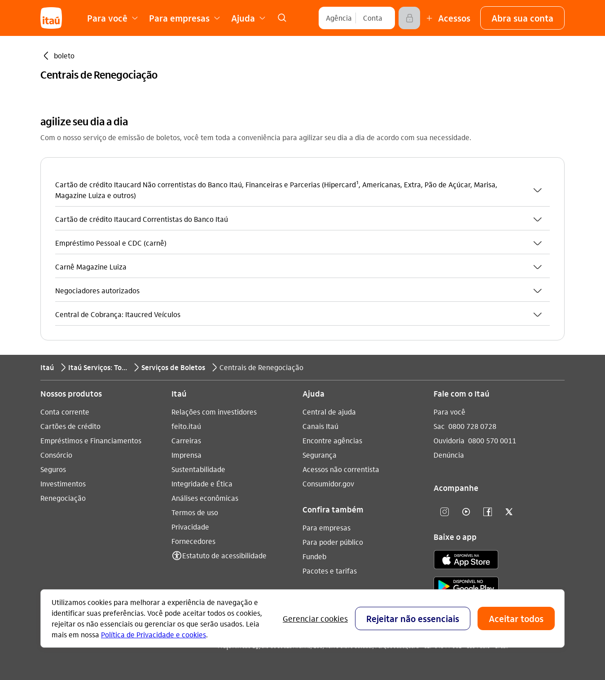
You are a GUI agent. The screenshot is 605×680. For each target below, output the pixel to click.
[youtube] (466, 512)
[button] (522, 18)
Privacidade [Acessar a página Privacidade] (190, 526)
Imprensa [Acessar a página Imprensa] (186, 454)
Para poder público (332, 542)
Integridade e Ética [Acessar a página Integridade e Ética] (201, 483)
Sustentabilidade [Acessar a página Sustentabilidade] (198, 469)
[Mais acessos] (447, 18)
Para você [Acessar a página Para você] (449, 411)
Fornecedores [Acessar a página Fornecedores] (193, 541)
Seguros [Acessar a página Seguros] (53, 469)
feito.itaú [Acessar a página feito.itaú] (186, 426)
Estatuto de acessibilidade (224, 555)
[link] (281, 18)
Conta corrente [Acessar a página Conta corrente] (64, 411)
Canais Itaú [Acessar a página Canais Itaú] (320, 426)
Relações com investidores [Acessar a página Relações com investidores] (214, 411)
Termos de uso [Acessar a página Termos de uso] (194, 512)
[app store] (466, 561)
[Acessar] (409, 18)
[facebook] (487, 512)
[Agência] (339, 18)
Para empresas (326, 527)
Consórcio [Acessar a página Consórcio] (56, 454)
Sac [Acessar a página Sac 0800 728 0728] (439, 426)
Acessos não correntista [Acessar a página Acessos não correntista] (340, 469)
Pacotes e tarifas (329, 570)
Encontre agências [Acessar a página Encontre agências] (332, 440)
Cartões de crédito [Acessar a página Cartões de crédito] (70, 426)
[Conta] (373, 18)
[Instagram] (444, 512)
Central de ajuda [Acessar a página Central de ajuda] (329, 411)
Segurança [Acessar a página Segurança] (319, 454)
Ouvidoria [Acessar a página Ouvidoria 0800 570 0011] (449, 440)
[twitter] (509, 512)
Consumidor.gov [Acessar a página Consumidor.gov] (328, 483)
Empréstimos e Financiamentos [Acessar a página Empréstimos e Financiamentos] (90, 440)
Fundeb (314, 556)
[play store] (466, 588)
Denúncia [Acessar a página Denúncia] (449, 454)
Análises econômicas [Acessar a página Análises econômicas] (204, 498)
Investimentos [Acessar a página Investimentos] (63, 483)
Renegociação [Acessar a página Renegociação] (63, 498)
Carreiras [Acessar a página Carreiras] (186, 440)
